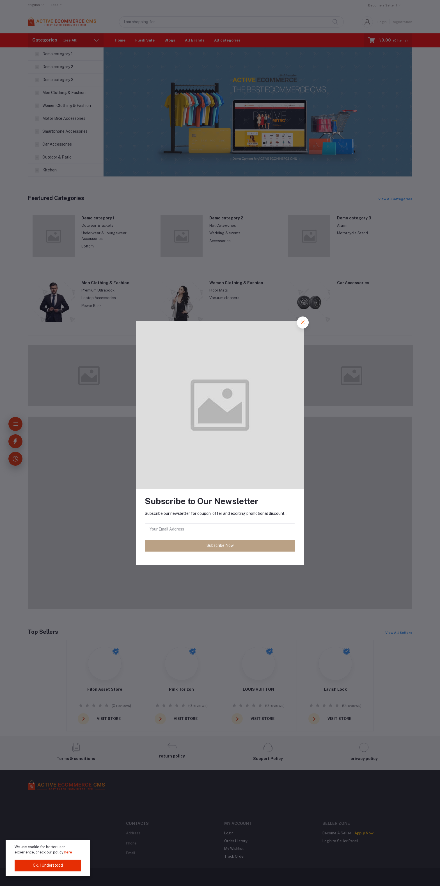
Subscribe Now (220, 545)
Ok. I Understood (48, 865)
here (68, 852)
